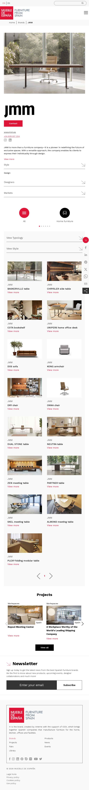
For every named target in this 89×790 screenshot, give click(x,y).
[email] (86, 284)
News (47, 743)
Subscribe (69, 686)
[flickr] (31, 758)
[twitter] (86, 269)
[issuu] (27, 758)
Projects (13, 743)
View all (45, 648)
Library (13, 751)
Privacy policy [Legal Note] (13, 777)
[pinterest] (86, 262)
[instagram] (15, 758)
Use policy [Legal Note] (12, 783)
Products (49, 739)
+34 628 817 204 (12, 136)
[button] (86, 13)
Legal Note (12, 774)
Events (48, 747)
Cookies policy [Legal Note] (14, 780)
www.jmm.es (10, 132)
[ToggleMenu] (86, 13)
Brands (21, 22)
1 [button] (44, 577)
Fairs (12, 747)
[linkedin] (86, 255)
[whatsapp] (86, 277)
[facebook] (86, 248)
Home (12, 22)
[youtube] (36, 758)
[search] (70, 3)
